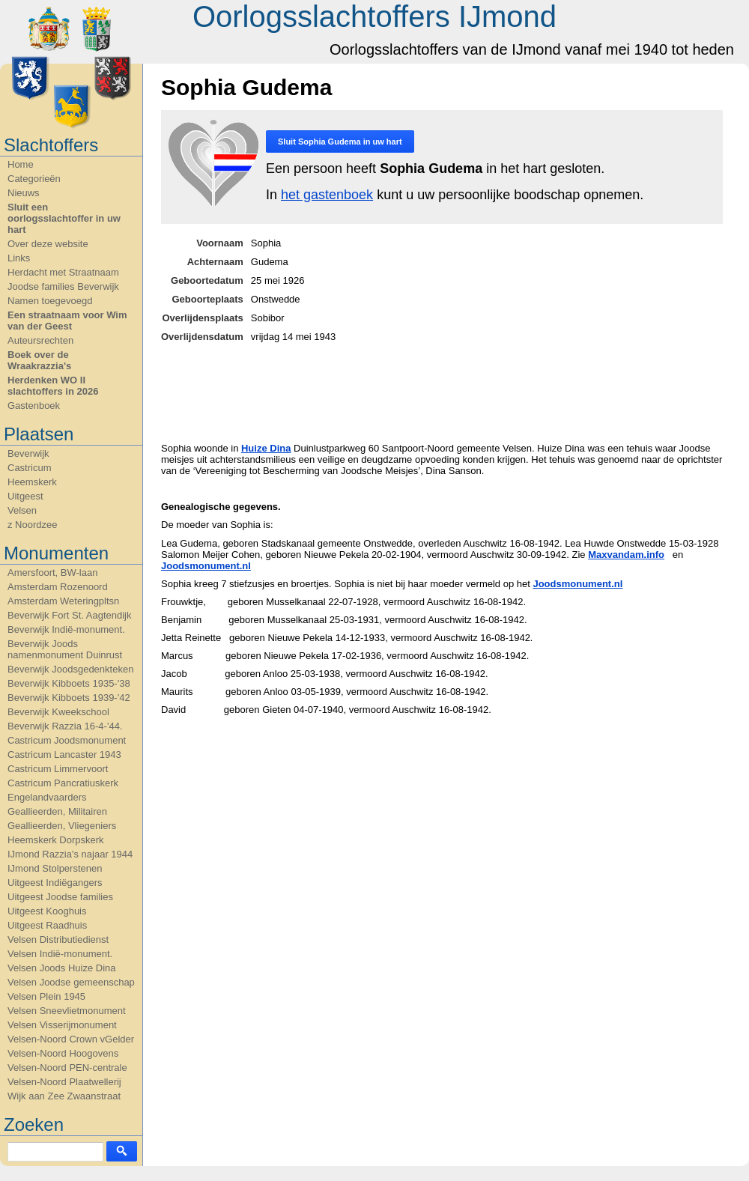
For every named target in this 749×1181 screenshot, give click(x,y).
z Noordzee (32, 524)
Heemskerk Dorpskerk (55, 839)
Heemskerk (32, 482)
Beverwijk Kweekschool (58, 711)
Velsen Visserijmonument (62, 1024)
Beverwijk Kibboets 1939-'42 (68, 697)
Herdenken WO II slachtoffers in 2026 (52, 385)
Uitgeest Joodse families (60, 896)
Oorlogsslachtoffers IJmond (374, 16)
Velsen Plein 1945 (46, 996)
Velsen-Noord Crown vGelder (70, 1039)
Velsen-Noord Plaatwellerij (64, 1081)
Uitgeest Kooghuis (47, 911)
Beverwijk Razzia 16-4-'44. (65, 726)
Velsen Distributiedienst (58, 939)
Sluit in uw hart (340, 141)
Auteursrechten (40, 340)
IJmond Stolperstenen (54, 868)
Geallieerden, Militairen (57, 811)
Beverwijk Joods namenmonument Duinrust (64, 649)
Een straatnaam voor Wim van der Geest (67, 320)
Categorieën (34, 178)
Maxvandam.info (626, 554)
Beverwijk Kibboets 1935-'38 (68, 683)
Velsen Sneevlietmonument (66, 1010)
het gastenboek (327, 194)
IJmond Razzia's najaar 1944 (70, 854)
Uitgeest (25, 496)
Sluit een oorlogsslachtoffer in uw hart (64, 218)
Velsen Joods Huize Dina (61, 968)
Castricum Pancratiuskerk (62, 783)
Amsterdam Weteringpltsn (63, 601)
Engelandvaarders (47, 797)
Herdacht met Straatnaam (63, 272)
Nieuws (23, 192)
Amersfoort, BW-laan (52, 572)
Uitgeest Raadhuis (47, 925)
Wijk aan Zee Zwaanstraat (64, 1096)
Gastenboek (33, 405)
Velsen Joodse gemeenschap (71, 982)
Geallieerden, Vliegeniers (61, 825)
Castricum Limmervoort (57, 768)
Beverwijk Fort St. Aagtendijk (69, 615)
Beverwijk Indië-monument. (66, 629)
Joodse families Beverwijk (63, 286)
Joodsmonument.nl (206, 565)
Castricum (29, 467)
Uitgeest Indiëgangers (54, 882)
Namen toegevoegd (49, 300)
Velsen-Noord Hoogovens (62, 1053)
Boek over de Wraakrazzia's (39, 360)
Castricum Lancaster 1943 (64, 754)
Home (20, 164)
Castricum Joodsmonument (66, 740)
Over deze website (47, 243)
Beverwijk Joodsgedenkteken (70, 669)
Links (18, 258)
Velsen (22, 510)
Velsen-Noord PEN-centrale (67, 1067)
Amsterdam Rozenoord (57, 586)
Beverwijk (28, 453)
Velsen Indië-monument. (59, 953)
